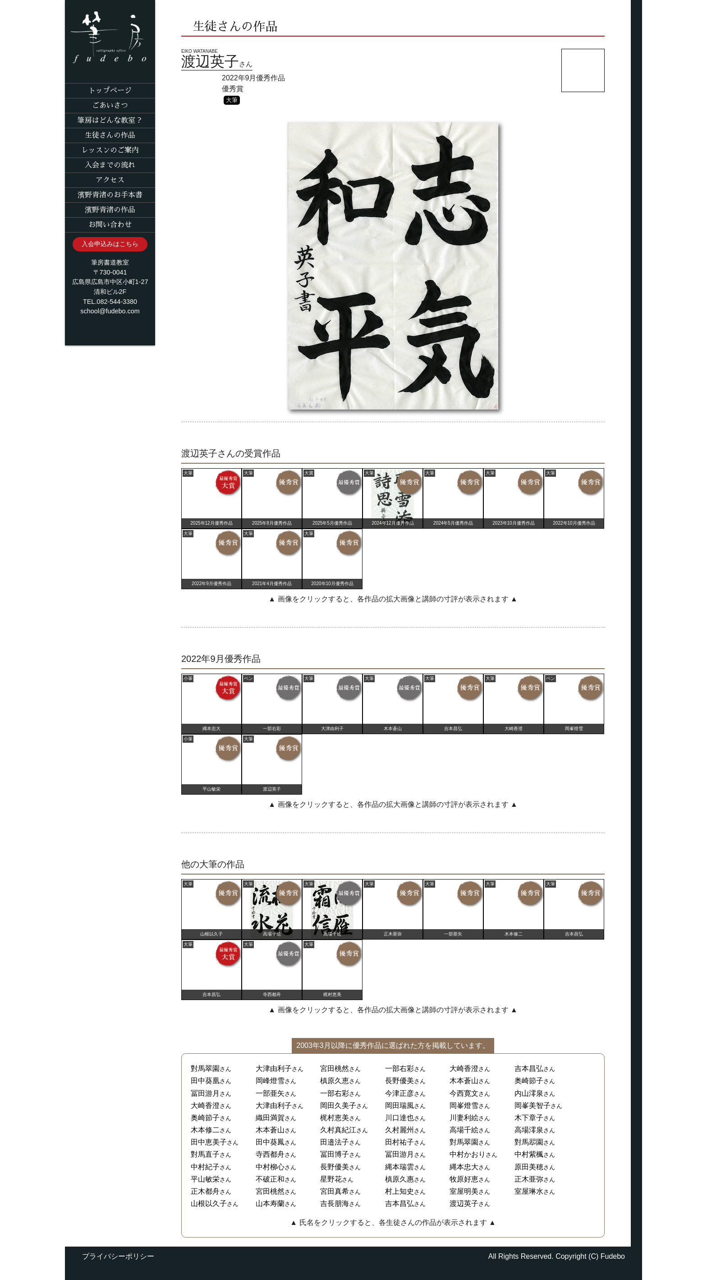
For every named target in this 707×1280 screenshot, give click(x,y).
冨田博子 (334, 1154)
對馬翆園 (528, 1142)
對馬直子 (205, 1154)
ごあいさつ (110, 105)
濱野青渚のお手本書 (110, 195)
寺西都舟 (270, 1154)
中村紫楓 (528, 1154)
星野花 (331, 1179)
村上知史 (399, 1191)
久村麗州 (399, 1130)
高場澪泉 (528, 1130)
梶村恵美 (334, 1118)
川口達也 (399, 1118)
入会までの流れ (110, 165)
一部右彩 (399, 1068)
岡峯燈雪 (464, 1105)
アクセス (110, 180)
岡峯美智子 (532, 1105)
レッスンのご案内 (110, 150)
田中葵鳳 (270, 1142)
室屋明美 (464, 1191)
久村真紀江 (338, 1130)
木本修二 (205, 1130)
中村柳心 (270, 1167)
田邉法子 (334, 1142)
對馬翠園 (205, 1068)
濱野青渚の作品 (110, 210)
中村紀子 (205, 1167)
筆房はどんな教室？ (110, 120)
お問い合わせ (110, 224)
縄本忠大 (464, 1167)
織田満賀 (270, 1118)
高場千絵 (464, 1130)
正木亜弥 (528, 1179)
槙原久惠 (399, 1179)
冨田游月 (205, 1093)
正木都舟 (205, 1191)
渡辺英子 (464, 1203)
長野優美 (399, 1081)
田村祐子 (399, 1142)
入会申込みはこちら (110, 243)
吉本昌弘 (528, 1068)
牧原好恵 (464, 1179)
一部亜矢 (270, 1093)
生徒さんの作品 (110, 135)
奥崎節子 (528, 1081)
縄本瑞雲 (399, 1167)
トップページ (110, 90)
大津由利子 (274, 1068)
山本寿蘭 (270, 1203)
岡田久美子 (338, 1105)
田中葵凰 (205, 1081)
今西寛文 (464, 1093)
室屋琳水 (528, 1191)
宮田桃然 (334, 1068)
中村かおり (468, 1154)
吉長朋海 (334, 1203)
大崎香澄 (464, 1068)
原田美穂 (528, 1167)
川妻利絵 (464, 1118)
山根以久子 (209, 1203)
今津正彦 (399, 1093)
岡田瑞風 (399, 1105)
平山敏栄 (205, 1179)
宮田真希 (334, 1191)
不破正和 (270, 1179)
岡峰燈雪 (270, 1081)
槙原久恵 (334, 1081)
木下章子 (528, 1118)
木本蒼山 (464, 1081)
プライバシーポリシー (118, 1256)
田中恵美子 (209, 1142)
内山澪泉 (528, 1093)
